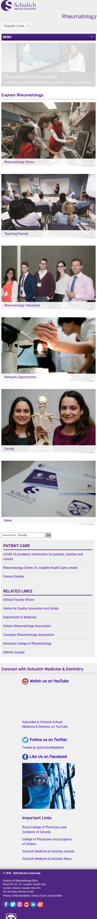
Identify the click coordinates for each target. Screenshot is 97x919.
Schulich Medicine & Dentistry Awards (48, 851)
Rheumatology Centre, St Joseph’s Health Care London (40, 568)
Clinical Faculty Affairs (18, 599)
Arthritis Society (14, 652)
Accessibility (55, 895)
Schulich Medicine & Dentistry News (46, 859)
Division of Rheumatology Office (20, 880)
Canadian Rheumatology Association (28, 635)
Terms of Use (38, 895)
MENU (7, 37)
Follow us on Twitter (48, 739)
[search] (23, 535)
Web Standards (21, 895)
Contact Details (13, 576)
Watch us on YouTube (49, 681)
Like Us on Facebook (48, 756)
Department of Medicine (19, 617)
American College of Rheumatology (27, 643)
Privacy (7, 895)
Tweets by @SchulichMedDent (43, 747)
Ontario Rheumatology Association (27, 626)
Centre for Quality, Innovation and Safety (31, 608)
